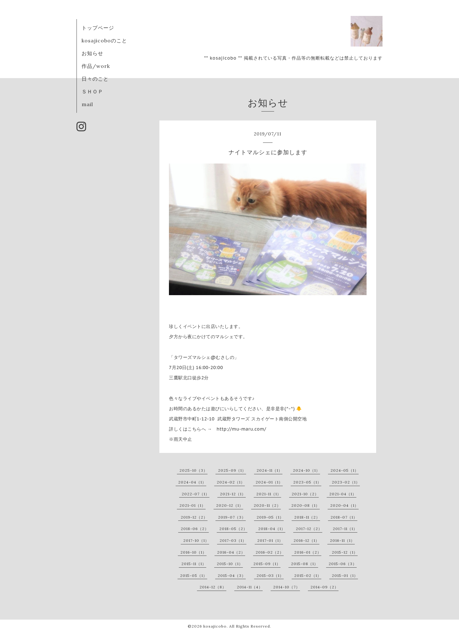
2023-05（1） (307, 482)
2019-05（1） (270, 517)
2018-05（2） (233, 528)
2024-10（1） (306, 470)
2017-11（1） (345, 528)
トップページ (98, 28)
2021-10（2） (305, 493)
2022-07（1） (195, 493)
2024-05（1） (345, 470)
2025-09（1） (232, 470)
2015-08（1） (304, 563)
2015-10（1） (230, 563)
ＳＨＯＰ (92, 91)
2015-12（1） (345, 552)
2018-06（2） (195, 528)
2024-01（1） (269, 482)
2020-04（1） (344, 505)
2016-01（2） (307, 552)
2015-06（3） (343, 563)
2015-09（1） (266, 563)
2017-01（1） (270, 540)
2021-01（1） (192, 505)
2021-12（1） (233, 493)
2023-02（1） (346, 482)
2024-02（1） (231, 482)
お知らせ (92, 53)
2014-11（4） (250, 587)
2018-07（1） (344, 517)
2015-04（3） (232, 575)
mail (87, 104)
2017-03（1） (233, 540)
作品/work (96, 66)
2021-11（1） (268, 493)
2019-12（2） (194, 517)
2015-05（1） (193, 575)
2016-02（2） (270, 552)
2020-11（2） (267, 505)
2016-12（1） (306, 540)
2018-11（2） (307, 517)
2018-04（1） (271, 528)
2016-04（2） (231, 552)
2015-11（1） (193, 563)
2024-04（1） (192, 482)
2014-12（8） (213, 587)
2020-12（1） (229, 505)
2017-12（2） (309, 528)
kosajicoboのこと (104, 40)
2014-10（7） (286, 587)
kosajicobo (215, 626)
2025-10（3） (193, 470)
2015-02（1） (307, 575)
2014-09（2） (324, 587)
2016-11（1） (342, 540)
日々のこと (95, 79)
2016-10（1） (193, 552)
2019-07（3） (232, 517)
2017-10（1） (196, 540)
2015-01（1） (345, 575)
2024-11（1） (269, 470)
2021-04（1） (342, 493)
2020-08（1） (305, 505)
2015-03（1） (270, 575)
